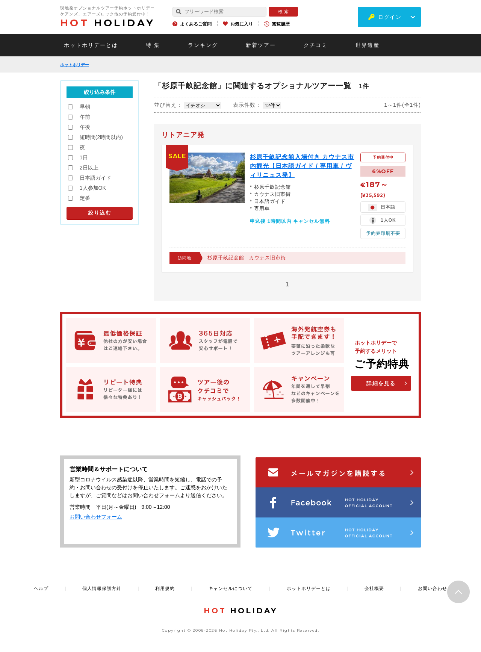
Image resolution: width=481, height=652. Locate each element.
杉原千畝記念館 (225, 257)
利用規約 (165, 588)
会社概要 (374, 588)
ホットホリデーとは (91, 45)
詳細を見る (381, 383)
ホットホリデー (74, 64)
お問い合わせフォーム (96, 517)
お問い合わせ (432, 588)
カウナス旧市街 (267, 257)
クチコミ (316, 45)
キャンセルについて (231, 588)
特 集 (153, 45)
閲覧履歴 (281, 24)
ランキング (203, 45)
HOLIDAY (107, 23)
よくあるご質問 (196, 24)
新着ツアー (261, 45)
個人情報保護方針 (101, 588)
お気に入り (241, 24)
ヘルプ (41, 588)
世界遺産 (367, 45)
